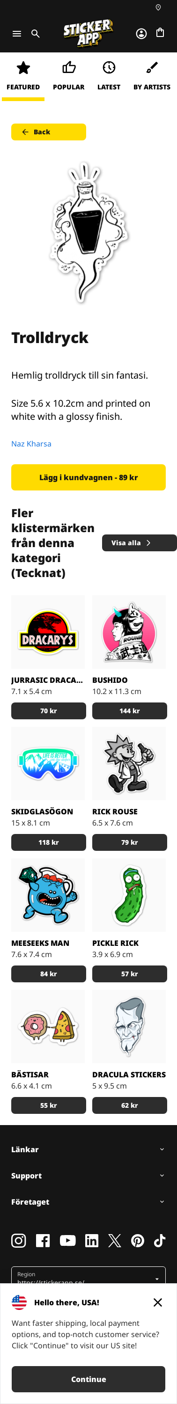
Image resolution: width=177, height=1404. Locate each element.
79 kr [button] (129, 842)
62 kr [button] (129, 1105)
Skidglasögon (42, 811)
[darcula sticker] (129, 1026)
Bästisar (30, 1074)
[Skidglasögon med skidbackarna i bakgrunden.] (48, 763)
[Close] (157, 1302)
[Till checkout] (160, 32)
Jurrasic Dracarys (48, 680)
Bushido (110, 680)
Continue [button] (88, 1379)
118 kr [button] (48, 842)
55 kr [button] (48, 1105)
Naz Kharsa (31, 444)
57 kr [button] (129, 973)
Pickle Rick (115, 943)
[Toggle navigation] (16, 33)
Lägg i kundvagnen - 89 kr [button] (88, 477)
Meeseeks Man (40, 943)
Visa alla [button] (131, 542)
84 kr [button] (48, 973)
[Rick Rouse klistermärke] (129, 763)
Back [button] (35, 132)
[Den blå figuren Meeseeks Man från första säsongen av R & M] (48, 895)
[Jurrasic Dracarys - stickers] (48, 632)
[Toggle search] (33, 33)
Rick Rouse (115, 811)
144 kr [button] (129, 710)
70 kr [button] (48, 710)
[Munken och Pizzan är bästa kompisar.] (48, 1026)
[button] (85, 1279)
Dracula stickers (129, 1074)
